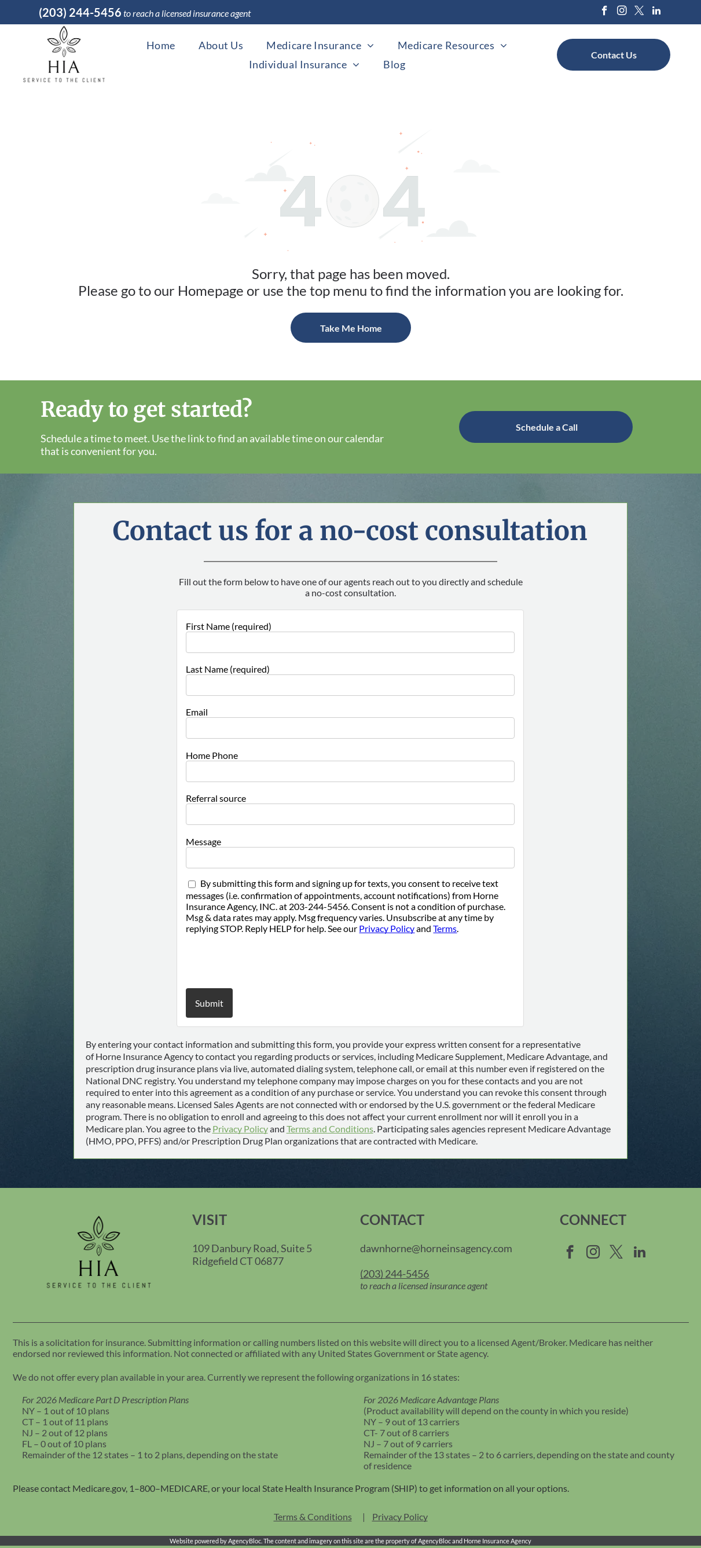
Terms (445, 928)
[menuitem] (161, 45)
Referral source (216, 798)
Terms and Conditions (330, 1128)
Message (203, 841)
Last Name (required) (228, 668)
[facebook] (604, 12)
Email (197, 711)
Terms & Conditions (313, 1516)
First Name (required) (228, 626)
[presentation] (253, 960)
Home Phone (212, 755)
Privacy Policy (386, 928)
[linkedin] (656, 12)
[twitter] (639, 12)
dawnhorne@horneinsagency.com (436, 1248)
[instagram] (622, 12)
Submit (209, 1002)
